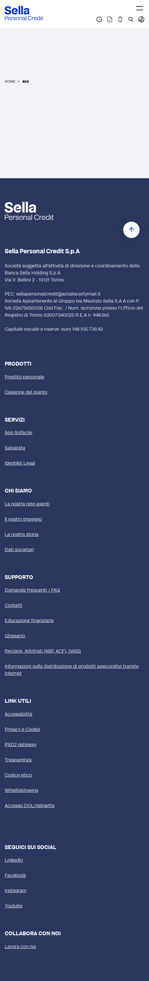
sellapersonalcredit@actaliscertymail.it (58, 294)
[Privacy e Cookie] (74, 729)
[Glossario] (74, 636)
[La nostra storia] (74, 534)
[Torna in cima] (131, 230)
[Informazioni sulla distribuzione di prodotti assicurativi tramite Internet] (74, 670)
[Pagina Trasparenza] (110, 19)
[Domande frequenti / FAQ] (74, 590)
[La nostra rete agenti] (74, 504)
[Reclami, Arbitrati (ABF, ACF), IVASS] (74, 651)
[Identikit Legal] (74, 463)
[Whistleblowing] (74, 790)
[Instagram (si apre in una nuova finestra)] (74, 891)
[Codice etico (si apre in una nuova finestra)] (74, 775)
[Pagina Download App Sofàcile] (120, 19)
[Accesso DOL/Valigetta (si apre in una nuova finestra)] (74, 805)
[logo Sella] (29, 211)
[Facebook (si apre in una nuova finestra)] (74, 875)
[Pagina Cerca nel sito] (131, 19)
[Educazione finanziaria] (74, 620)
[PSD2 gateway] (74, 745)
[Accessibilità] (74, 714)
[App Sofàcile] (74, 433)
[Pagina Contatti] (99, 19)
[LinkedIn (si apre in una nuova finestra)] (74, 860)
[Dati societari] (74, 550)
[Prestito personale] (74, 377)
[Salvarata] (74, 448)
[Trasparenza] (74, 760)
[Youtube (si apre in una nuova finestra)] (74, 906)
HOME (10, 82)
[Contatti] (74, 605)
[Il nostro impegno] (74, 519)
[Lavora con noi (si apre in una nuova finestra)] (74, 947)
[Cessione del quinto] (74, 392)
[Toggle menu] (139, 8)
